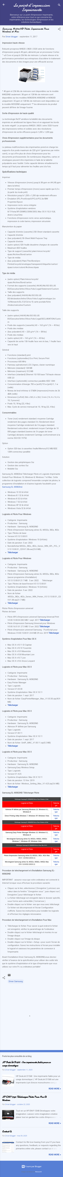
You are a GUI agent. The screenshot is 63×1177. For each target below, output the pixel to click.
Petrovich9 (38, 1172)
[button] (59, 29)
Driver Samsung (16, 981)
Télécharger (13, 552)
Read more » (55, 1088)
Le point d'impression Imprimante (31, 7)
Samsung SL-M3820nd (12, 487)
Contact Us (7, 1131)
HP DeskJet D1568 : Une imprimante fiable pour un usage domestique (26, 1064)
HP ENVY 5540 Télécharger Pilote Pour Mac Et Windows (24, 1098)
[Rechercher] (59, 5)
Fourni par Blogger (32, 1166)
